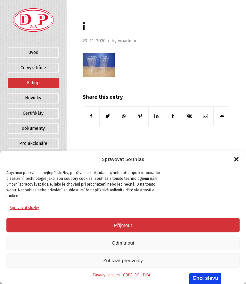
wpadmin (127, 41)
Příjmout (123, 225)
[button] (236, 159)
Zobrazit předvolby (123, 260)
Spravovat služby (24, 207)
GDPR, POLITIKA (136, 275)
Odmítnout (123, 243)
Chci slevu (205, 278)
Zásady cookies (106, 275)
